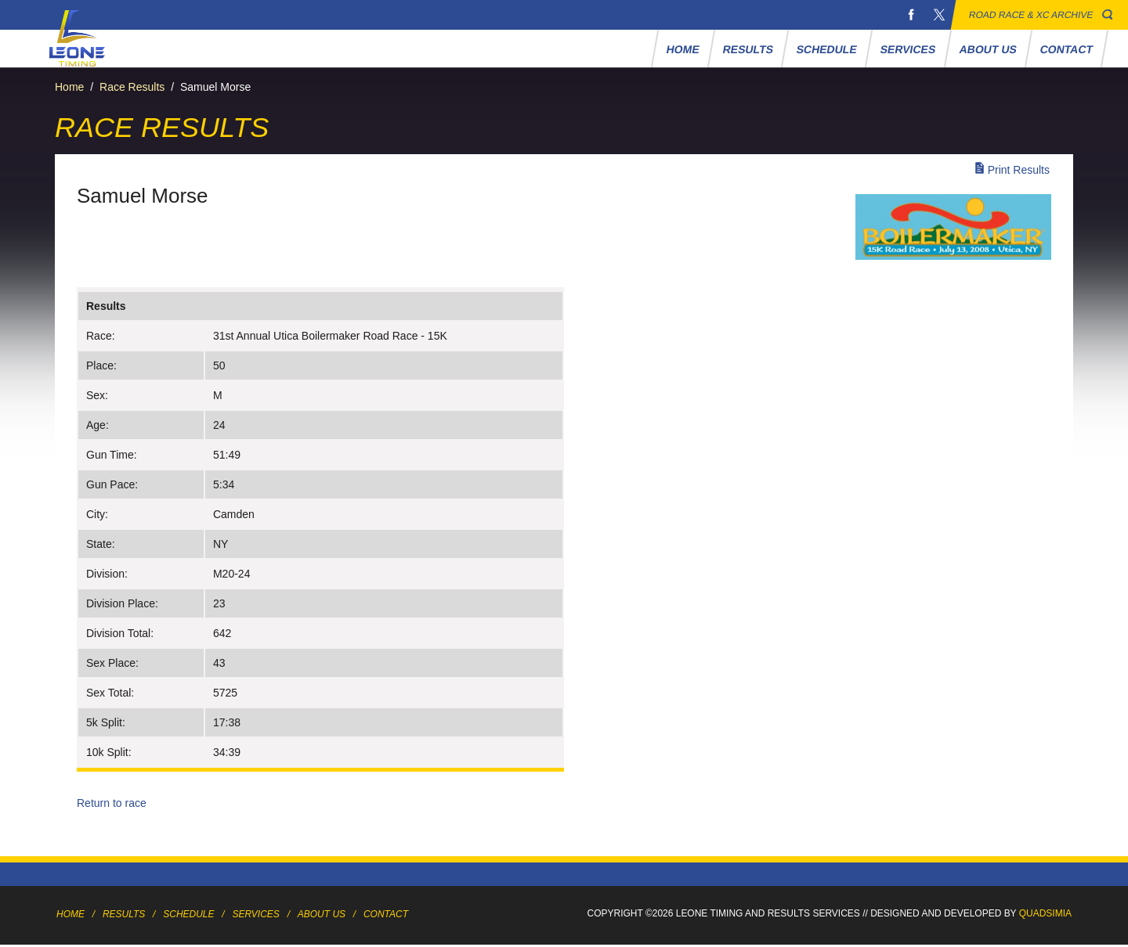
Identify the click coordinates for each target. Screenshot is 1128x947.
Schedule (827, 49)
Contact (1066, 49)
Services (908, 49)
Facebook (911, 15)
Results (747, 49)
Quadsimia (1045, 913)
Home (682, 49)
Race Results (131, 87)
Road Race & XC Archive (1031, 14)
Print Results (1019, 170)
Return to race (111, 803)
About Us (988, 49)
